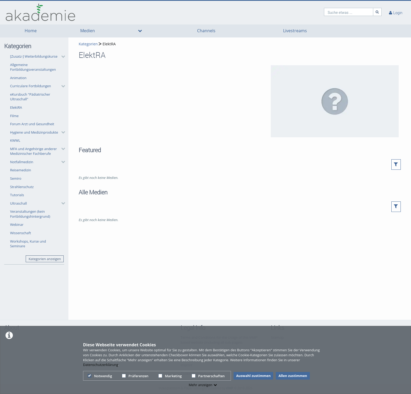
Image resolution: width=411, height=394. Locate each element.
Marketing (170, 376)
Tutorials (17, 195)
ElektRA (16, 107)
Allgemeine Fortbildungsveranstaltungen (33, 67)
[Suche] (377, 12)
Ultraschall (18, 203)
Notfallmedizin (21, 162)
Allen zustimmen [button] (292, 375)
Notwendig (100, 376)
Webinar (17, 224)
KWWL (15, 140)
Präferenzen (135, 376)
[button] (36, 56)
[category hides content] (61, 56)
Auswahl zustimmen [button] (253, 375)
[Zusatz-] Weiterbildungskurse (34, 56)
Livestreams (295, 31)
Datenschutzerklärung (100, 364)
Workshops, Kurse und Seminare (28, 244)
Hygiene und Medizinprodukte (34, 132)
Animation (18, 77)
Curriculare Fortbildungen (30, 86)
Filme (14, 115)
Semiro (15, 178)
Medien (87, 31)
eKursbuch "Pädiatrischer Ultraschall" (30, 97)
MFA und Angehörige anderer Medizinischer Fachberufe (33, 151)
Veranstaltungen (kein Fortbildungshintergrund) (30, 214)
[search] (348, 12)
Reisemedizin (20, 170)
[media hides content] (140, 30)
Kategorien (88, 43)
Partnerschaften (208, 376)
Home (31, 31)
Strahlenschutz (22, 186)
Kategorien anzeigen (45, 258)
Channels (206, 31)
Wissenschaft (20, 233)
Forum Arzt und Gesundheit (32, 124)
